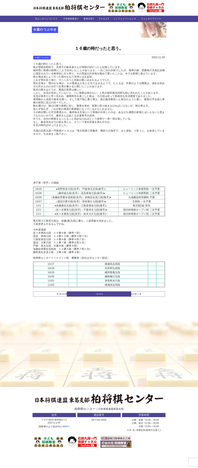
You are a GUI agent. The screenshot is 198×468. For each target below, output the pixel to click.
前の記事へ (46, 309)
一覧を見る (99, 309)
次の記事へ (151, 309)
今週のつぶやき (42, 58)
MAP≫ (66, 443)
